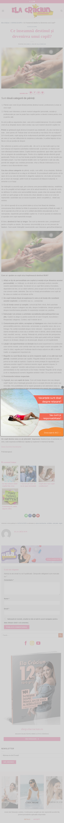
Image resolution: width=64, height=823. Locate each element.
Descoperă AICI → (52, 433)
